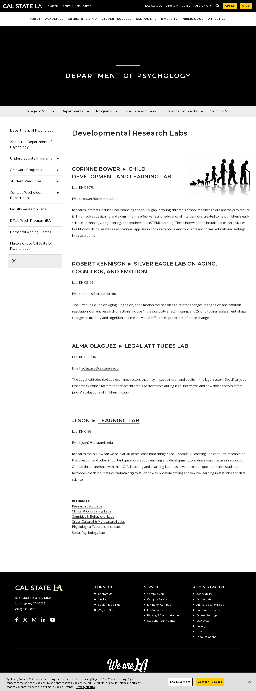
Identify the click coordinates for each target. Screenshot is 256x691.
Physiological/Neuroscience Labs (96, 526)
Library (186, 6)
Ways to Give (106, 610)
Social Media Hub (109, 604)
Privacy (201, 626)
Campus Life (146, 18)
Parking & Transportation (163, 615)
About (35, 18)
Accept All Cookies (210, 686)
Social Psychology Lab (88, 532)
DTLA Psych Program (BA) (31, 221)
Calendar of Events (181, 111)
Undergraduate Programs (31, 158)
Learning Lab (118, 420)
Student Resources (25, 181)
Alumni (87, 6)
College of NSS (36, 111)
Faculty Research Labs (28, 209)
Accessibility (204, 594)
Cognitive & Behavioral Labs (93, 516)
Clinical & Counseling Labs (91, 511)
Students (52, 6)
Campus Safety (157, 599)
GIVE (246, 5)
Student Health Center (162, 620)
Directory (171, 6)
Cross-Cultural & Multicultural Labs (98, 521)
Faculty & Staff (70, 6)
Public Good (193, 18)
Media (102, 599)
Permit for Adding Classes (30, 232)
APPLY (230, 5)
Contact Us (105, 594)
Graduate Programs (140, 111)
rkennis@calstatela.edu (98, 294)
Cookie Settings (206, 615)
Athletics (217, 18)
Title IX (200, 631)
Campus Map (155, 594)
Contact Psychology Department (26, 195)
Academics (54, 18)
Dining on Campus (159, 604)
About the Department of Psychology (31, 144)
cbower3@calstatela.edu (99, 199)
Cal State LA (22, 6)
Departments (72, 111)
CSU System (204, 620)
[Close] (249, 686)
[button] (202, 6)
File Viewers (155, 610)
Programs (104, 111)
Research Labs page (87, 506)
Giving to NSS (220, 111)
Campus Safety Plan (209, 610)
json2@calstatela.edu (97, 442)
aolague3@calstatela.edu (100, 368)
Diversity (169, 18)
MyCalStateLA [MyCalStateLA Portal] (153, 6)
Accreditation (205, 599)
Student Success (116, 18)
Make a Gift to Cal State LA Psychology (31, 246)
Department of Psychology (128, 76)
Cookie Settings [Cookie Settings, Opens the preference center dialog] (180, 686)
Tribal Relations (206, 637)
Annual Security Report (211, 604)
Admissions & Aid (82, 18)
